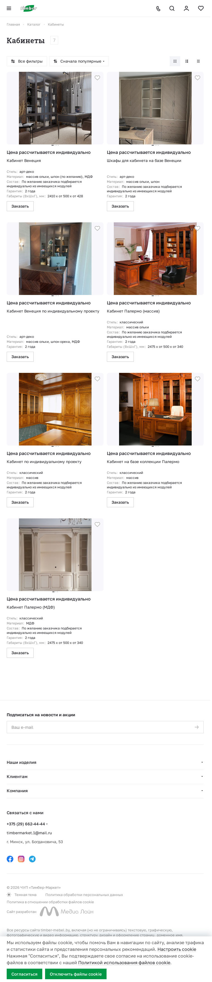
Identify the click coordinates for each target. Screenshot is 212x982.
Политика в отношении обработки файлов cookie (50, 902)
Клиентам (17, 776)
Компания (17, 790)
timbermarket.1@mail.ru (29, 832)
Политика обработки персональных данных (84, 894)
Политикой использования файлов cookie (124, 962)
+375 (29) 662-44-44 (26, 823)
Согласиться (24, 973)
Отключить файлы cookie (76, 973)
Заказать (20, 206)
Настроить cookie (176, 949)
